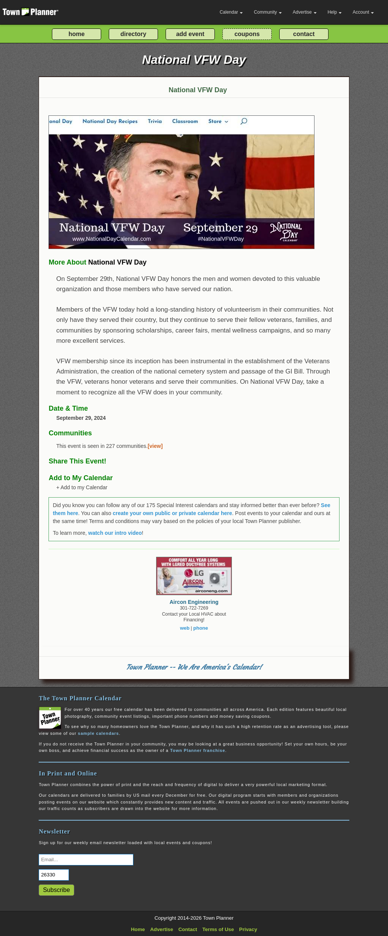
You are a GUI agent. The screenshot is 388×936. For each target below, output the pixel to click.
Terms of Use (218, 929)
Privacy (248, 929)
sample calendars (98, 733)
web (184, 628)
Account (363, 12)
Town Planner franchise (197, 750)
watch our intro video (115, 533)
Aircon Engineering (193, 602)
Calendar (231, 12)
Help (334, 12)
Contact (187, 929)
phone (200, 628)
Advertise (305, 12)
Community (268, 12)
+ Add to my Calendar (81, 487)
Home (138, 929)
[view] (155, 446)
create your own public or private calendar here (172, 513)
